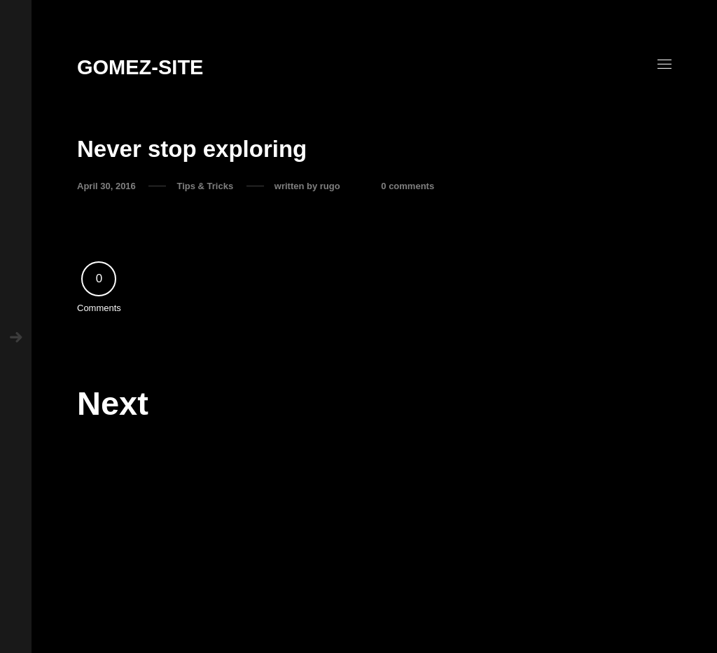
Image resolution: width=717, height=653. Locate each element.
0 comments (407, 186)
